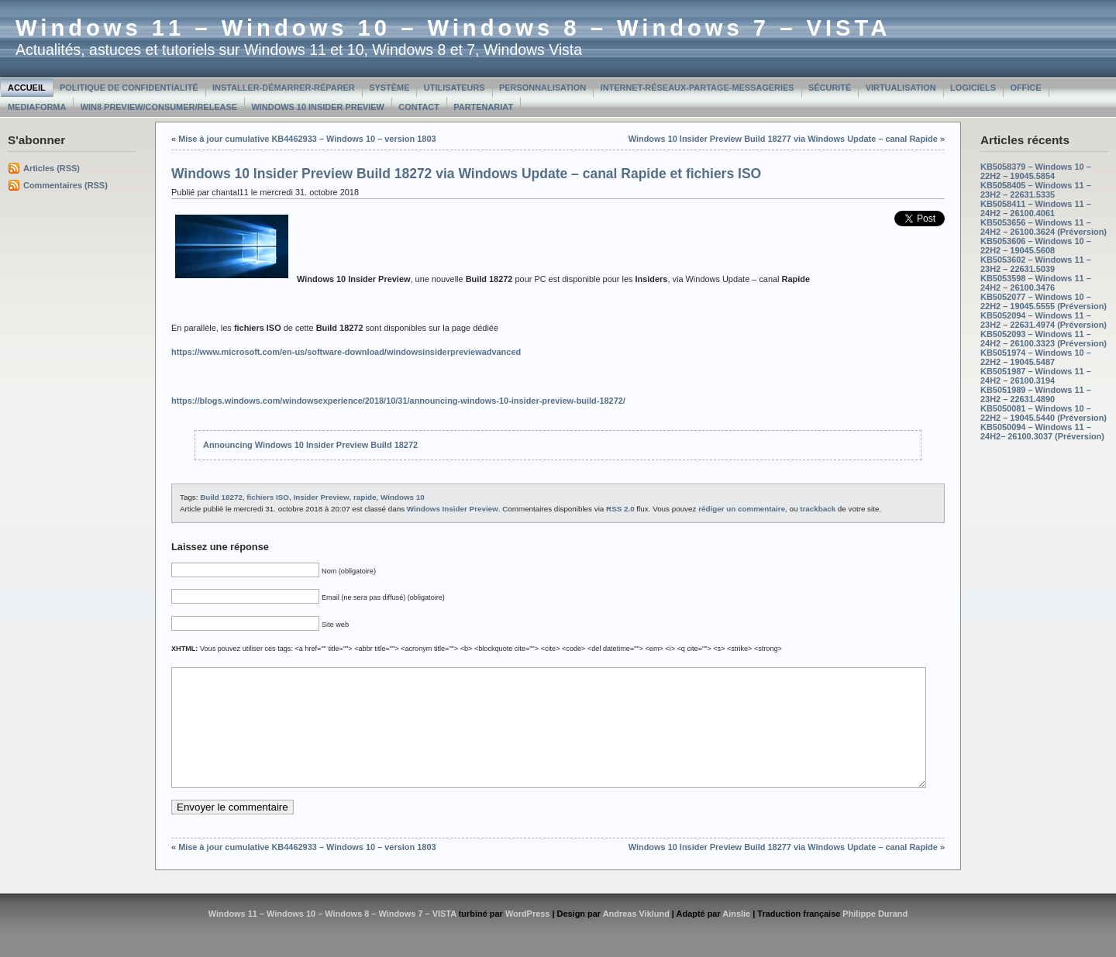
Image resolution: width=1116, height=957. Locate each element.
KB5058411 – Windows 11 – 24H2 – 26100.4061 (1035, 208)
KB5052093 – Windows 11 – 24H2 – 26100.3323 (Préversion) (1043, 338)
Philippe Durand (875, 937)
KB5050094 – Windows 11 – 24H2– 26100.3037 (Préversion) (1042, 431)
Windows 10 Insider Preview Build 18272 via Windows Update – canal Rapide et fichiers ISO (466, 173)
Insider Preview (321, 497)
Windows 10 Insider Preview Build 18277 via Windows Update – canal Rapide (783, 138)
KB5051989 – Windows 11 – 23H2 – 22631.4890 (1035, 394)
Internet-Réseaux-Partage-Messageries (697, 87)
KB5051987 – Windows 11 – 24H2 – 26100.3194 (1035, 376)
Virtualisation (901, 87)
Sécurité (829, 87)
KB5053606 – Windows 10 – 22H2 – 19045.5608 (1035, 245)
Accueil (27, 87)
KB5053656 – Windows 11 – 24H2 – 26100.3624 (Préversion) (1043, 227)
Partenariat (483, 107)
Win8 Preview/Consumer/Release (159, 107)
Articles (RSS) (51, 168)
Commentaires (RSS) (65, 185)
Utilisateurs (454, 87)
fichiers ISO (267, 497)
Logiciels (973, 87)
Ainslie (736, 937)
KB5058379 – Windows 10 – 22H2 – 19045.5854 (1035, 171)
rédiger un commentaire (741, 508)
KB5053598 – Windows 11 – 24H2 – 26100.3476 (1035, 283)
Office (1025, 87)
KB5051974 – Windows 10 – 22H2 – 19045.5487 (1035, 357)
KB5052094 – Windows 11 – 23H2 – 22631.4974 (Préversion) (1043, 320)
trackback (817, 508)
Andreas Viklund (636, 937)
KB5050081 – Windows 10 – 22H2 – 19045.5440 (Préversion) (1043, 413)
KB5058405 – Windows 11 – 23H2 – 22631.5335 (1035, 190)
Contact (418, 107)
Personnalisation (542, 87)
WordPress (527, 937)
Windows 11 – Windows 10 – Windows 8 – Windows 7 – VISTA (453, 27)
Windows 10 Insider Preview (318, 107)
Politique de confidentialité (129, 87)
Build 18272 (221, 497)
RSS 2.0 (620, 508)
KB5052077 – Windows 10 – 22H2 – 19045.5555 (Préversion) (1043, 301)
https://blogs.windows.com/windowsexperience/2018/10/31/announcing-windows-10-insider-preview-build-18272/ (398, 400)
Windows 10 (403, 497)
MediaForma (37, 107)
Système (389, 87)
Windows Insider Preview (452, 508)
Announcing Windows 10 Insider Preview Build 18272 (310, 444)
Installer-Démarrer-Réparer (283, 87)
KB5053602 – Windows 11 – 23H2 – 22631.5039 (1035, 264)
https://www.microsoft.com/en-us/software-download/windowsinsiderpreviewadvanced (346, 351)
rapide (365, 497)
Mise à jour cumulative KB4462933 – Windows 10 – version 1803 (307, 138)
